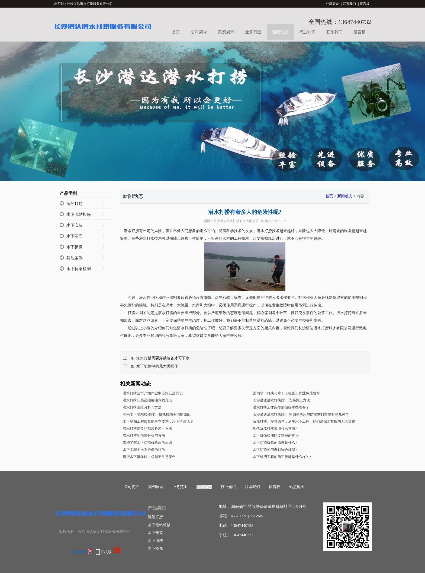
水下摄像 (74, 247)
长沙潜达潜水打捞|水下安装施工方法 (281, 400)
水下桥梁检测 (78, 269)
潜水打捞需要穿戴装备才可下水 (162, 358)
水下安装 (74, 225)
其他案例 (74, 258)
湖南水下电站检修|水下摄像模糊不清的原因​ (157, 414)
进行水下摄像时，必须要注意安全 (149, 457)
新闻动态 (280, 32)
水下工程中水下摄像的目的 (144, 450)
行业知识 (307, 32)
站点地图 (296, 487)
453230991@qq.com (247, 516)
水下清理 (74, 236)
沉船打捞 (74, 203)
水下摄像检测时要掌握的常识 (276, 435)
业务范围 (253, 32)
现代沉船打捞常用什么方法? (275, 428)
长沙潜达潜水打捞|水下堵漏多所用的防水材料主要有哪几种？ (301, 414)
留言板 (364, 4)
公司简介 (332, 4)
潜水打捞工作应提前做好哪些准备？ (281, 407)
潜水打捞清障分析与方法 (142, 407)
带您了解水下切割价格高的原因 (147, 443)
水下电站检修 (78, 214)
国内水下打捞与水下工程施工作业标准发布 (286, 393)
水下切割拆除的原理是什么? (275, 443)
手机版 (106, 552)
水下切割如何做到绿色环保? (275, 450)
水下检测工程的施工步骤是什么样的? (282, 457)
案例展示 (226, 32)
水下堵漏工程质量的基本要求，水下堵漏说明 (158, 421)
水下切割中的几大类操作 (157, 366)
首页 (176, 32)
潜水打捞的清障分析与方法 (144, 435)
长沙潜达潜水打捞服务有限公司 (236, 221)
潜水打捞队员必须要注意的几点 (147, 400)
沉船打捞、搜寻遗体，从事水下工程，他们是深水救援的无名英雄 (304, 421)
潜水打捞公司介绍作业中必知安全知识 (153, 393)
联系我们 (349, 4)
